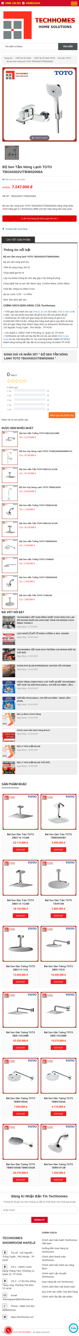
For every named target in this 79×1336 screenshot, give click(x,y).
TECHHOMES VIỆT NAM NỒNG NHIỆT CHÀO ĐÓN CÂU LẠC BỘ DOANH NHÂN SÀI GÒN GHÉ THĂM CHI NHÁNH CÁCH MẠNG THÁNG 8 (46, 620)
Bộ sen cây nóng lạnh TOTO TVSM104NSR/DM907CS (45, 451)
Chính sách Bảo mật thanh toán (58, 1286)
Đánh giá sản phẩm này (62, 415)
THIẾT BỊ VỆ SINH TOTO (44, 58)
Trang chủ (8, 58)
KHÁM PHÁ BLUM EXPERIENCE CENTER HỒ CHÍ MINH (44, 666)
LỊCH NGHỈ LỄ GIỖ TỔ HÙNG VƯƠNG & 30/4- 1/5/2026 (43, 633)
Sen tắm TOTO (64, 58)
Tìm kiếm (68, 46)
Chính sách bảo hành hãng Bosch (33, 730)
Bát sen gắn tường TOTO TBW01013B (38, 505)
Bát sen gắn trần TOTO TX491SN (35, 595)
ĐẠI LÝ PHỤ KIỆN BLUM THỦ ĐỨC (33, 762)
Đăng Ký (39, 1220)
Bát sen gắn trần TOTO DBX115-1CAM (38, 523)
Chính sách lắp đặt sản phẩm (57, 1296)
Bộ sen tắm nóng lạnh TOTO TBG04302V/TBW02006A (30, 61)
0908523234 (31, 3)
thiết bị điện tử (65, 311)
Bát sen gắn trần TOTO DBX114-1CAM (38, 469)
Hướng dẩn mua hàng (14, 229)
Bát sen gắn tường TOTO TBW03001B (38, 577)
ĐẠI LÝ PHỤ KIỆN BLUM (28, 746)
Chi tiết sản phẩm (18, 239)
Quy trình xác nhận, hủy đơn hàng (60, 1291)
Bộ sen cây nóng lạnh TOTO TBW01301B (40, 487)
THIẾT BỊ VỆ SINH (23, 58)
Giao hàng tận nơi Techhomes (57, 1281)
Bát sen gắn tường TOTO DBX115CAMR (39, 433)
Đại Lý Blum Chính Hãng (29, 714)
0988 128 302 (11, 3)
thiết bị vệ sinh (40, 311)
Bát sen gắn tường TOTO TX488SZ (36, 559)
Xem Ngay (20, 850)
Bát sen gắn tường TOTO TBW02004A (38, 541)
